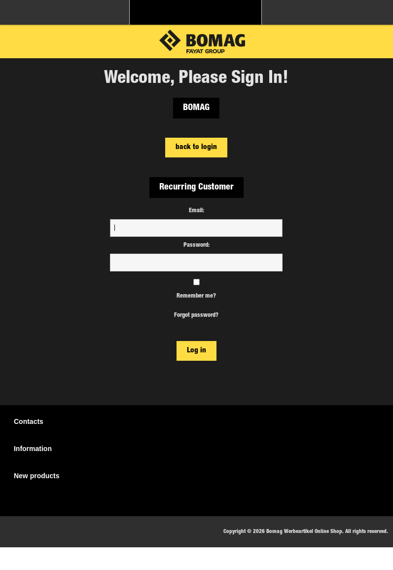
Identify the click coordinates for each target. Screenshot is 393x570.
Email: (196, 211)
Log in (196, 350)
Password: (196, 245)
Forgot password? (196, 315)
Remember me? (196, 296)
